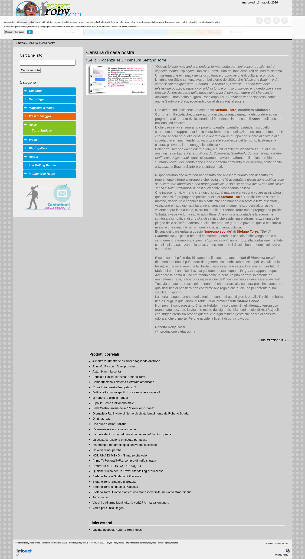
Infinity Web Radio (42, 173)
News (21, 43)
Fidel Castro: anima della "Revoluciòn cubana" (123, 408)
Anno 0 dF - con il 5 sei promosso (114, 366)
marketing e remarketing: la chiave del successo (124, 445)
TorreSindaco (101, 497)
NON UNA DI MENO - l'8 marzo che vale (119, 455)
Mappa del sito (281, 544)
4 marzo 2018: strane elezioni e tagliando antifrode (126, 361)
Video (33, 139)
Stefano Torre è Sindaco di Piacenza (116, 476)
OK (29, 32)
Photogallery (38, 148)
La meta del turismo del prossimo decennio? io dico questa (131, 434)
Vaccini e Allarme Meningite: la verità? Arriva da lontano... (130, 502)
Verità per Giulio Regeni (108, 508)
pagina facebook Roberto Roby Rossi (117, 529)
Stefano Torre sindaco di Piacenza (115, 486)
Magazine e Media (41, 107)
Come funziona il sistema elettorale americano (123, 382)
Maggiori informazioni (14, 32)
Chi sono (35, 91)
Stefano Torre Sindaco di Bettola (114, 481)
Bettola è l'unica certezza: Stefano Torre (118, 377)
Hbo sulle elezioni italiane (109, 424)
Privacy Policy (281, 555)
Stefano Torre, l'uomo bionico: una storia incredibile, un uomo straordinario (141, 492)
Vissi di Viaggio (40, 116)
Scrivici (269, 544)
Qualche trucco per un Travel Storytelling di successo (127, 471)
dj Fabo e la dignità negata (110, 397)
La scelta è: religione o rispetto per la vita (119, 439)
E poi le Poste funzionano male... (114, 403)
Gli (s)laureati (101, 418)
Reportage (36, 99)
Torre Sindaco (42, 130)
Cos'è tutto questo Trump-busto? (114, 387)
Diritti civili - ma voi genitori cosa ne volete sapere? (126, 392)
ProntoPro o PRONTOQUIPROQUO (116, 466)
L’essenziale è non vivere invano (114, 429)
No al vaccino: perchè (106, 450)
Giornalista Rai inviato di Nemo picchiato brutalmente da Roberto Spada (140, 413)
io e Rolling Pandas (42, 165)
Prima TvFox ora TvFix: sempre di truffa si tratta (124, 460)
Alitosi (33, 156)
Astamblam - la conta (106, 371)
